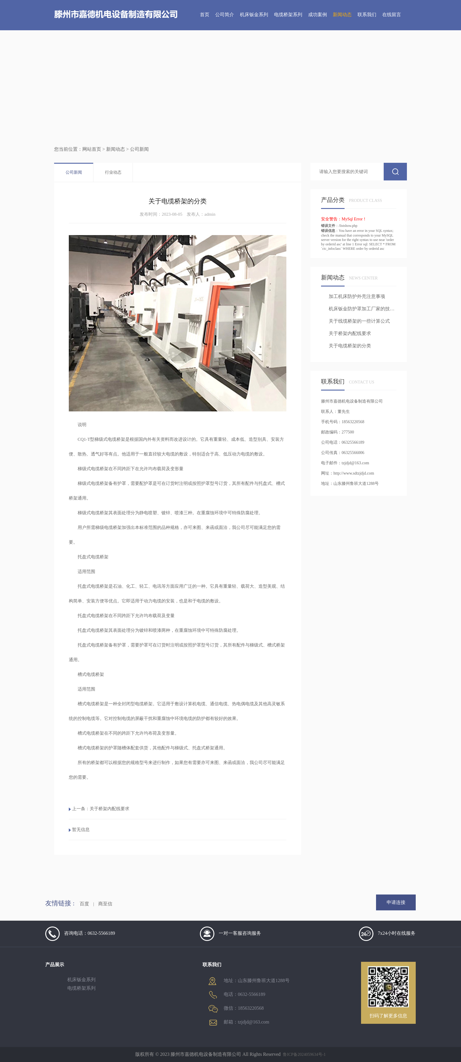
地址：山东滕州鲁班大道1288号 (249, 981)
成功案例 (317, 14)
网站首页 (91, 149)
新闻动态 (342, 14)
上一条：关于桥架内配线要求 (100, 808)
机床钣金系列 (254, 14)
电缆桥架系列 (288, 14)
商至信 (105, 903)
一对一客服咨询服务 (230, 934)
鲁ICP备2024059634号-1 (304, 1054)
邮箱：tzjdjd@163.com (238, 1022)
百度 (84, 903)
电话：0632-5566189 (236, 995)
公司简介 (224, 14)
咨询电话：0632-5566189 (80, 934)
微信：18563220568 (236, 1009)
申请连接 (396, 902)
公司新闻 (74, 172)
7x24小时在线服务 (387, 934)
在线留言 (391, 14)
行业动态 (113, 172)
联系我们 (367, 14)
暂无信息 (81, 829)
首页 (204, 14)
